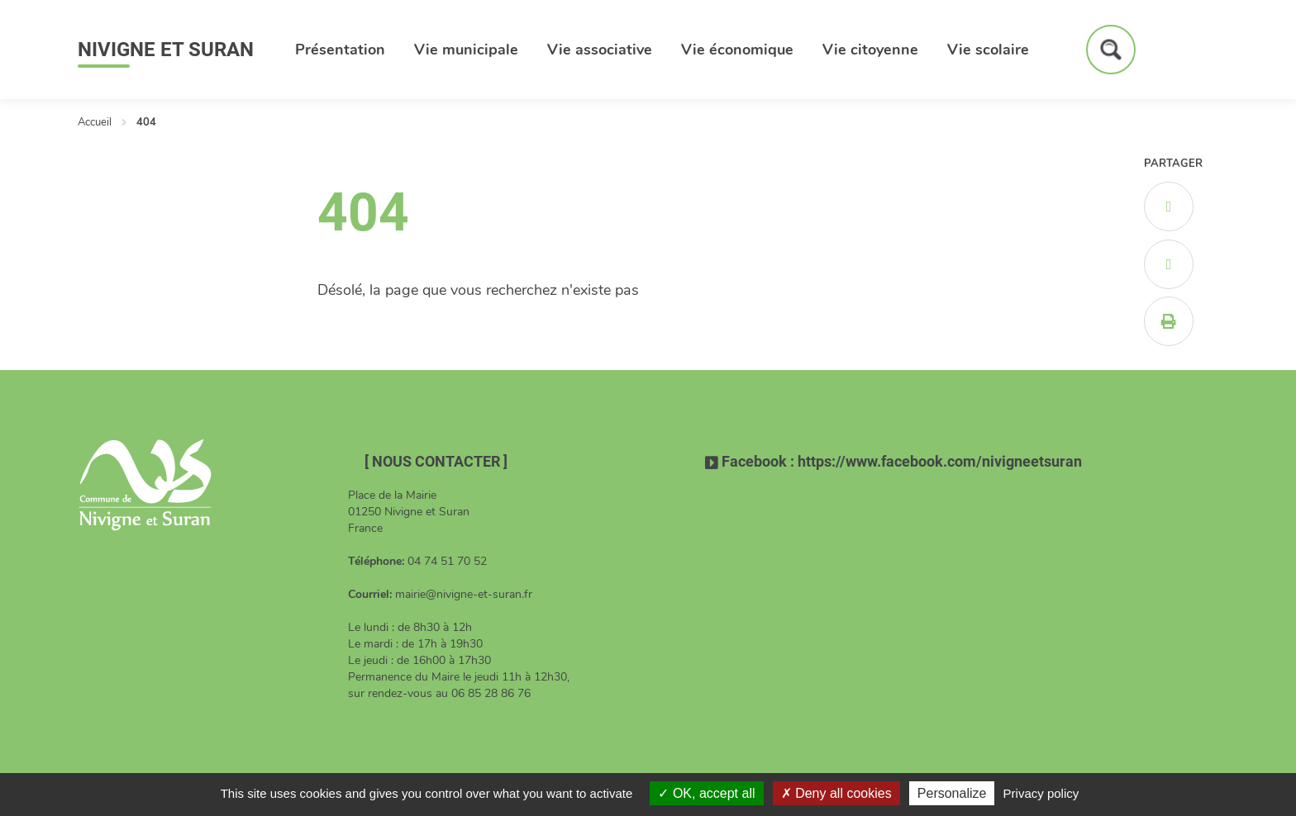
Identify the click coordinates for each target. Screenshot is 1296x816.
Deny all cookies (836, 793)
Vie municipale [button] (466, 49)
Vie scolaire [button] (988, 49)
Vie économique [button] (737, 49)
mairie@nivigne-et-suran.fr (463, 594)
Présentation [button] (340, 49)
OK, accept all (706, 793)
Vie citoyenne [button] (870, 49)
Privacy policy (1041, 793)
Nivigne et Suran (166, 49)
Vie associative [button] (599, 49)
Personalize (952, 793)
